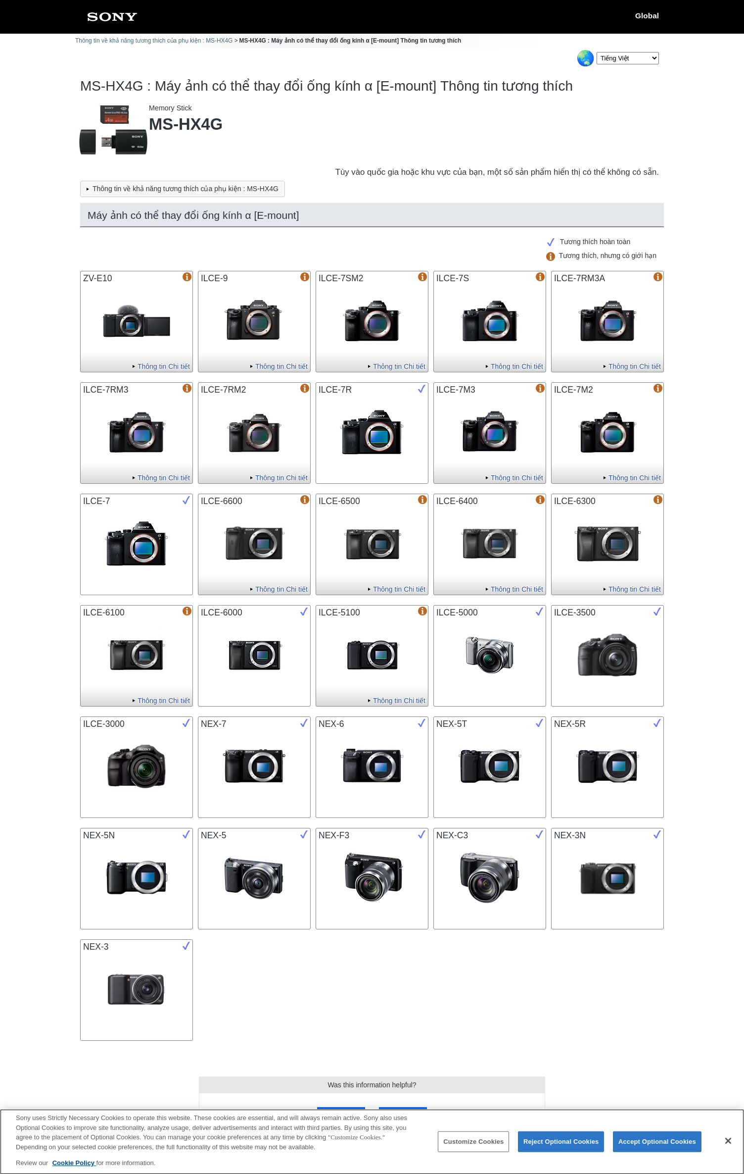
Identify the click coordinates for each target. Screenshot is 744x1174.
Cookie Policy (74, 1168)
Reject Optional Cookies (561, 1146)
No (402, 1114)
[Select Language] (628, 58)
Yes (341, 1114)
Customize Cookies (473, 1146)
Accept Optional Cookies (657, 1146)
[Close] (728, 1146)
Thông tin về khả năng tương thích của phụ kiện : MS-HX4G (153, 40)
